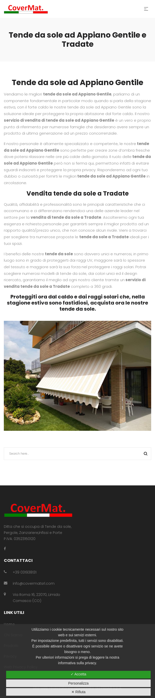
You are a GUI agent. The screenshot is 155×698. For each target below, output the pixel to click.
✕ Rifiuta (78, 692)
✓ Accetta (78, 674)
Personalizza (78, 683)
